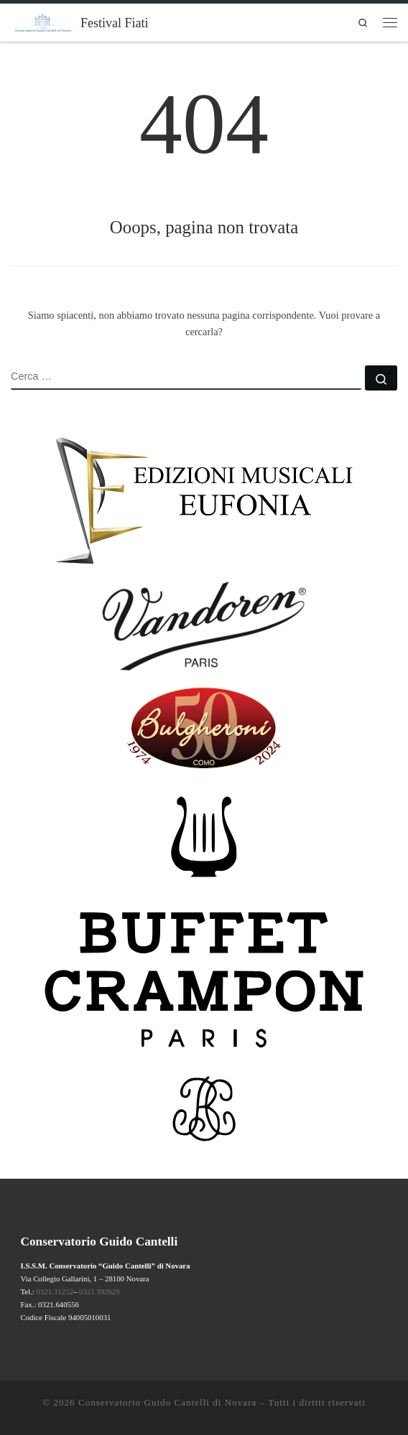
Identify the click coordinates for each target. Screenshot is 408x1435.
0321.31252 (55, 1291)
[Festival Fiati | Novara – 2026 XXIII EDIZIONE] (43, 21)
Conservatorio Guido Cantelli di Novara (167, 1402)
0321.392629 (99, 1291)
